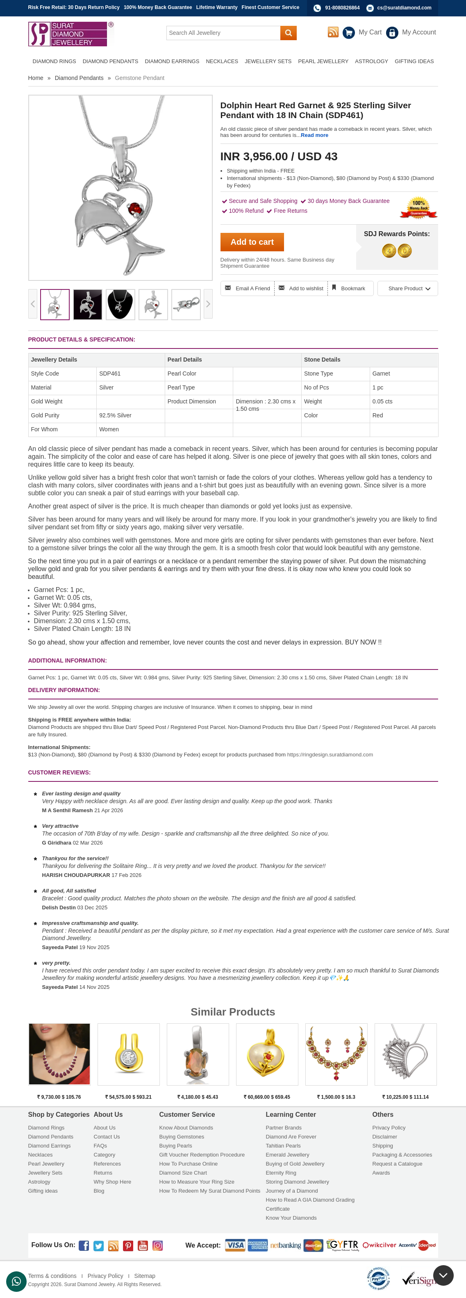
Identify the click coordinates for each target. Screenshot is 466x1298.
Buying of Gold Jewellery (295, 1164)
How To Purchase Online (188, 1164)
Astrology (39, 1182)
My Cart (370, 32)
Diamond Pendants (79, 78)
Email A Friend (253, 288)
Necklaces (40, 1155)
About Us (105, 1128)
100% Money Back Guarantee (158, 7)
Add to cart (252, 241)
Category (105, 1155)
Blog (99, 1191)
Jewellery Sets (45, 1173)
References (107, 1164)
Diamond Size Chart (183, 1173)
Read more (314, 135)
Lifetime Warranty (217, 7)
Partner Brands (284, 1128)
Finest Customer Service (271, 7)
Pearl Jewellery (46, 1164)
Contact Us (107, 1137)
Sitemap (144, 1276)
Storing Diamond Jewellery (298, 1182)
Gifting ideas (43, 1191)
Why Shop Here (113, 1182)
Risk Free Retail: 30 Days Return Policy (74, 7)
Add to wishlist (306, 288)
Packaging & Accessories (402, 1155)
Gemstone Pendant (140, 78)
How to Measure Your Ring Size (197, 1182)
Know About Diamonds (186, 1128)
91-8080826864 (342, 8)
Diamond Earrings (49, 1146)
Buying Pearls (175, 1146)
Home (35, 78)
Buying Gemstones (182, 1137)
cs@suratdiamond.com (404, 8)
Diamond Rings (46, 1128)
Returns (103, 1173)
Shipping (383, 1146)
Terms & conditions (52, 1276)
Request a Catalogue (398, 1164)
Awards (381, 1173)
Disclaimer (385, 1137)
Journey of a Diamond (292, 1191)
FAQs (100, 1146)
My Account (419, 32)
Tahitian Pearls (283, 1146)
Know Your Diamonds (291, 1218)
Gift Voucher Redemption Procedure (202, 1155)
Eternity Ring (281, 1173)
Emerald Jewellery (287, 1155)
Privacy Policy (389, 1128)
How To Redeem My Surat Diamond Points (210, 1191)
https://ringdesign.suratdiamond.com (330, 754)
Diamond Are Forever (291, 1137)
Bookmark (353, 288)
